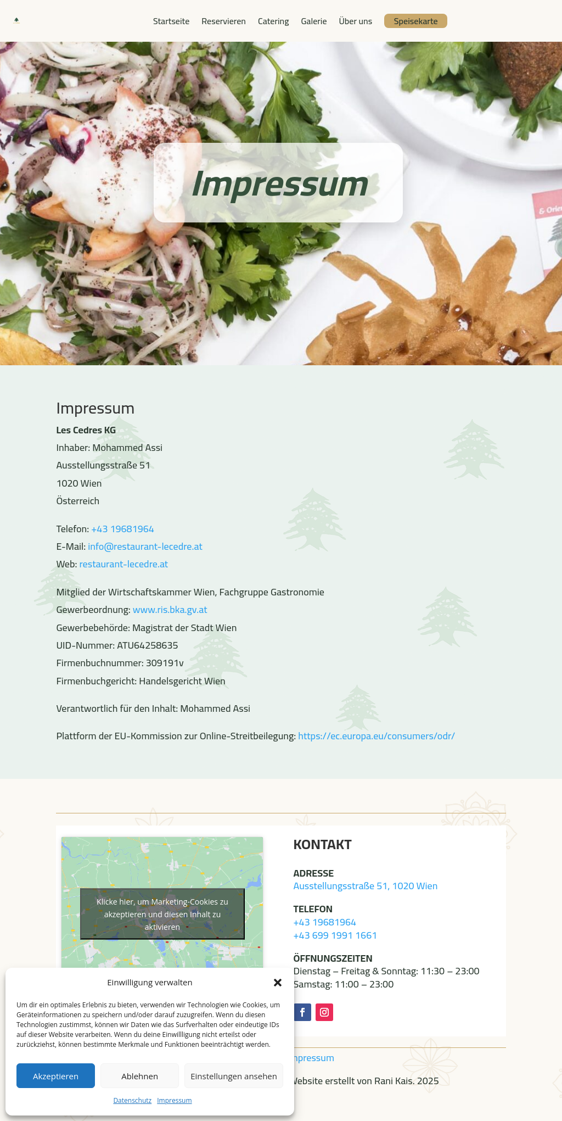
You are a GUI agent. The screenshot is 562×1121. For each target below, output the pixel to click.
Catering (273, 21)
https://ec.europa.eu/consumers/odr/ (376, 736)
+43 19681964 (122, 529)
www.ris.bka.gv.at (170, 609)
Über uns (356, 21)
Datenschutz (132, 1100)
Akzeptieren (55, 1075)
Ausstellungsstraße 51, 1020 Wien (366, 886)
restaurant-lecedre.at (124, 564)
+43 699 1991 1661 (336, 935)
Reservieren (223, 21)
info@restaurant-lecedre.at (145, 546)
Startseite (171, 21)
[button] (277, 982)
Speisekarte (416, 21)
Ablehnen (139, 1075)
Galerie (314, 21)
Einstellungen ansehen (233, 1075)
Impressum (174, 1100)
